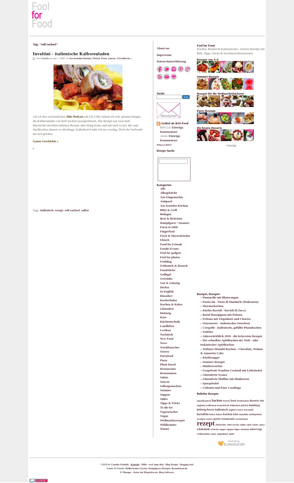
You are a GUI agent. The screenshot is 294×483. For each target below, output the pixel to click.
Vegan (164, 416)
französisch (223, 405)
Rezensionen (168, 373)
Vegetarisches (169, 412)
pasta (216, 418)
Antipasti (166, 201)
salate (255, 424)
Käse (163, 317)
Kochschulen (168, 300)
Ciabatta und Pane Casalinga (222, 387)
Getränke (166, 278)
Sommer (165, 390)
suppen (230, 429)
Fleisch (164, 240)
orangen (201, 419)
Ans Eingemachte (171, 197)
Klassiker (166, 296)
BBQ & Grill (168, 210)
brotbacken (243, 400)
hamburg (254, 405)
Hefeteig (165, 313)
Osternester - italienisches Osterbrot (226, 323)
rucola (235, 424)
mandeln (243, 414)
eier (262, 400)
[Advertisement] (147, 14)
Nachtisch (166, 334)
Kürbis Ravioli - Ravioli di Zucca (224, 310)
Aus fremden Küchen (174, 205)
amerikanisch (204, 400)
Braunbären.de (179, 468)
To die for (166, 407)
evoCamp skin (156, 464)
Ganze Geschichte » (46, 141)
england (201, 405)
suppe (222, 429)
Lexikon (165, 330)
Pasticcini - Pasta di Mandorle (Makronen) (230, 302)
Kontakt (135, 464)
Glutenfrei (167, 308)
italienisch (47, 210)
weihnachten (203, 434)
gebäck (244, 405)
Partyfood (166, 356)
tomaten (244, 429)
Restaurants (168, 368)
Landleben (167, 326)
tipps (237, 429)
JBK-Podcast (74, 116)
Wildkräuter (168, 424)
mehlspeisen (255, 414)
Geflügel (165, 274)
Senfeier (208, 331)
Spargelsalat (211, 383)
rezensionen (241, 419)
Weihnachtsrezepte (172, 420)
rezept (59, 210)
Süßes (164, 399)
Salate (164, 377)
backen (217, 400)
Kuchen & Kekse (171, 304)
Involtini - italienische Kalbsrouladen (71, 53)
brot (233, 400)
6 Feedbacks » (124, 58)
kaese (240, 409)
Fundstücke (167, 270)
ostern (209, 419)
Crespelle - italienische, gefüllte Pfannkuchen (232, 327)
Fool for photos (170, 257)
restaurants (228, 418)
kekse (212, 414)
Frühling (166, 261)
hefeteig (201, 409)
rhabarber (220, 424)
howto (210, 409)
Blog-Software (166, 472)
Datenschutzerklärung (171, 61)
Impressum (164, 55)
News (163, 343)
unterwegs (256, 429)
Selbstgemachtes (170, 386)
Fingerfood (167, 231)
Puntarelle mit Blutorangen (220, 297)
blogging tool (186, 464)
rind (229, 424)
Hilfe (144, 464)
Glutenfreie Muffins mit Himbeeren (226, 379)
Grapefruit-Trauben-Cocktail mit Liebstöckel (232, 370)
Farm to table (169, 227)
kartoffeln (203, 414)
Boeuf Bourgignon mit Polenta (222, 314)
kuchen (227, 414)
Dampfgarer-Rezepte (159, 468)
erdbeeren (211, 405)
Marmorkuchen (213, 306)
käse (235, 414)
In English (167, 291)
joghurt (233, 409)
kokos (219, 414)
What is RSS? (164, 144)
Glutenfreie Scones (215, 374)
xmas (213, 434)
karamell (248, 409)
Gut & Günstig (170, 283)
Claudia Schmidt (120, 464)
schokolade (203, 429)
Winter (164, 429)
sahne (243, 424)
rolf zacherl (72, 210)
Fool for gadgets (170, 253)
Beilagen (165, 214)
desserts (254, 400)
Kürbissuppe (211, 357)
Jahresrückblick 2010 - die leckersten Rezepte (232, 336)
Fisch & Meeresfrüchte (175, 235)
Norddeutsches (169, 347)
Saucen (165, 381)
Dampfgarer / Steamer (174, 223)
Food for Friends (171, 244)
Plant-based (167, 364)
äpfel (231, 434)
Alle (162, 188)
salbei (85, 210)
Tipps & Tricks (170, 403)
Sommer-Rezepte (214, 362)
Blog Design (171, 464)
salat (248, 424)
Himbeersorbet (212, 366)
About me (163, 48)
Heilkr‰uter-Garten (136, 468)
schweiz (215, 429)
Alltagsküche (168, 192)
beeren (226, 400)
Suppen (165, 394)
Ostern (164, 351)
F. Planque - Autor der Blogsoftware (139, 472)
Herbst (164, 287)
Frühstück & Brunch (174, 265)
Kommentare (168, 131)
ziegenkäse (222, 434)
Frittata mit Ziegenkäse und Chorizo (227, 319)
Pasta (163, 360)
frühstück (235, 405)
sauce (262, 424)
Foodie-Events (169, 248)
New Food (166, 338)
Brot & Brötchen (171, 218)
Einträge (177, 127)
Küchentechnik (170, 321)
